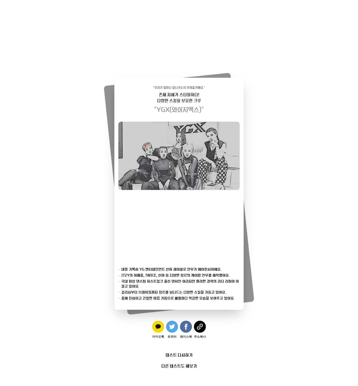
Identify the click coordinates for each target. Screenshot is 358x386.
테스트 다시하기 (179, 355)
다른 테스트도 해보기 (179, 366)
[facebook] (186, 330)
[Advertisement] (179, 35)
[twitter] (172, 330)
